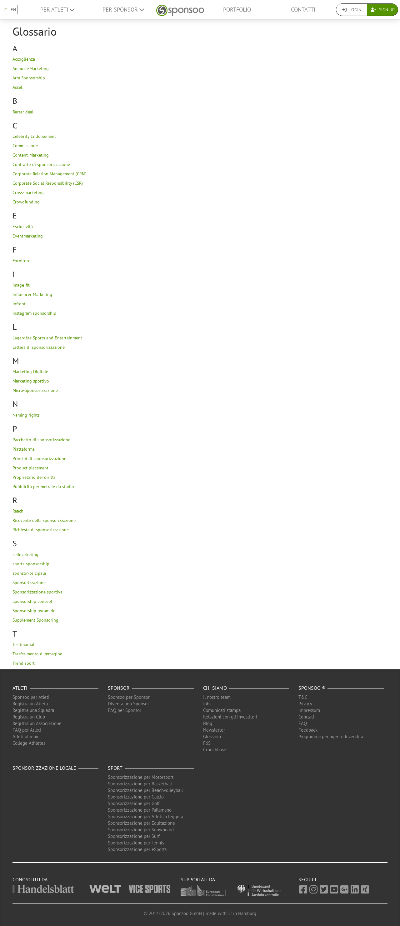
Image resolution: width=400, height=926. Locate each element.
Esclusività (22, 226)
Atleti (20, 688)
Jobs (207, 704)
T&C (303, 697)
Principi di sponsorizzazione (39, 458)
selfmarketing (25, 554)
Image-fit (21, 285)
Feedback (308, 730)
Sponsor (119, 688)
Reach (17, 511)
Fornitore (21, 260)
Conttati (306, 717)
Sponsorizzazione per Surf (134, 836)
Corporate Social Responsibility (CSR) (47, 183)
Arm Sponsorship (28, 78)
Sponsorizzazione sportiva (37, 592)
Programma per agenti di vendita (330, 736)
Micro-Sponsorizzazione (35, 390)
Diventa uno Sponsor (128, 704)
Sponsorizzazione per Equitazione (141, 823)
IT (5, 10)
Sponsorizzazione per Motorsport (140, 777)
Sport (115, 768)
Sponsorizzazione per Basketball (140, 784)
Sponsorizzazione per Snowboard (141, 830)
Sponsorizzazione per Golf (134, 803)
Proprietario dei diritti (33, 477)
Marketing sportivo (30, 381)
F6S (207, 743)
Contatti (303, 9)
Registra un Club (28, 717)
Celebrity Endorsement (34, 136)
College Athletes (28, 743)
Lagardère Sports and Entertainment (47, 338)
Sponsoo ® (311, 688)
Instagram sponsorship (34, 313)
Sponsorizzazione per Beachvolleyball (145, 790)
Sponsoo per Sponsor (129, 697)
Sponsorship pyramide (33, 610)
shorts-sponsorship (30, 564)
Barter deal (22, 112)
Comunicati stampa (222, 710)
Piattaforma (23, 449)
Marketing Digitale (30, 371)
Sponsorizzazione (29, 582)
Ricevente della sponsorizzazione (44, 520)
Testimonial (23, 644)
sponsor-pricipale (29, 573)
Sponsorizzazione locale (44, 768)
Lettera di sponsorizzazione (38, 347)
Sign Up (383, 10)
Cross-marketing (28, 192)
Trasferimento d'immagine (37, 654)
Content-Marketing (30, 155)
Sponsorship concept (32, 601)
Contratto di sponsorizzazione (41, 164)
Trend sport (23, 663)
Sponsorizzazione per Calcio (136, 797)
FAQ (302, 723)
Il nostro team (217, 697)
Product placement (30, 468)
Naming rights (26, 415)
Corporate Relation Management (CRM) (49, 174)
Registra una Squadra (33, 710)
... (21, 10)
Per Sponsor (123, 9)
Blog (207, 723)
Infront (19, 304)
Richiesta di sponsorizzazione (40, 530)
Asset (17, 87)
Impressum (309, 710)
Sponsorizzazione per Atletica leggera (145, 816)
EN (13, 10)
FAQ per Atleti (26, 730)
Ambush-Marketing (30, 68)
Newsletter (214, 730)
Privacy (305, 704)
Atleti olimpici (26, 736)
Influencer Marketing (32, 294)
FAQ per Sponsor (124, 710)
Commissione (25, 145)
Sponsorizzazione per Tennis (136, 843)
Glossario (212, 736)
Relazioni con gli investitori (230, 717)
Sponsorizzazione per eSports (137, 849)
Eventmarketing (27, 236)
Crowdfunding (26, 202)
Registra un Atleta (30, 704)
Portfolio (237, 9)
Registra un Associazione (37, 723)
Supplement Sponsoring (35, 620)
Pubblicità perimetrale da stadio (43, 486)
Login (351, 10)
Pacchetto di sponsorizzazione (41, 440)
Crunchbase (214, 750)
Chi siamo (215, 688)
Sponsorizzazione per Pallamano (140, 810)
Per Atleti (57, 9)
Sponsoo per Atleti (30, 697)
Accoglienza (23, 59)
